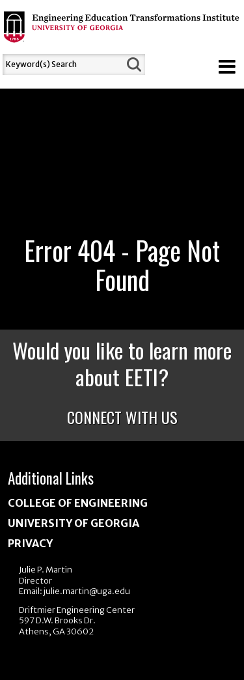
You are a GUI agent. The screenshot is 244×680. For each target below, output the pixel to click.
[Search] (63, 64)
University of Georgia (73, 523)
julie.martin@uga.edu (87, 591)
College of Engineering (78, 502)
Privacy (30, 543)
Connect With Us (122, 417)
